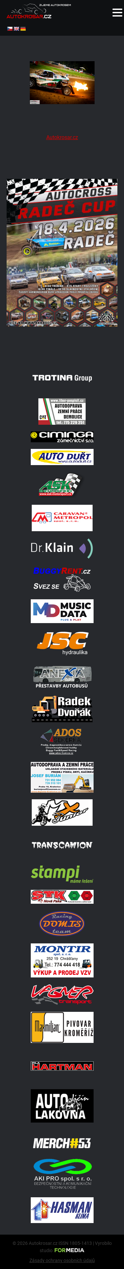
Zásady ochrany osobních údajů (62, 1260)
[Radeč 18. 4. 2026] (62, 350)
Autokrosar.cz (62, 137)
